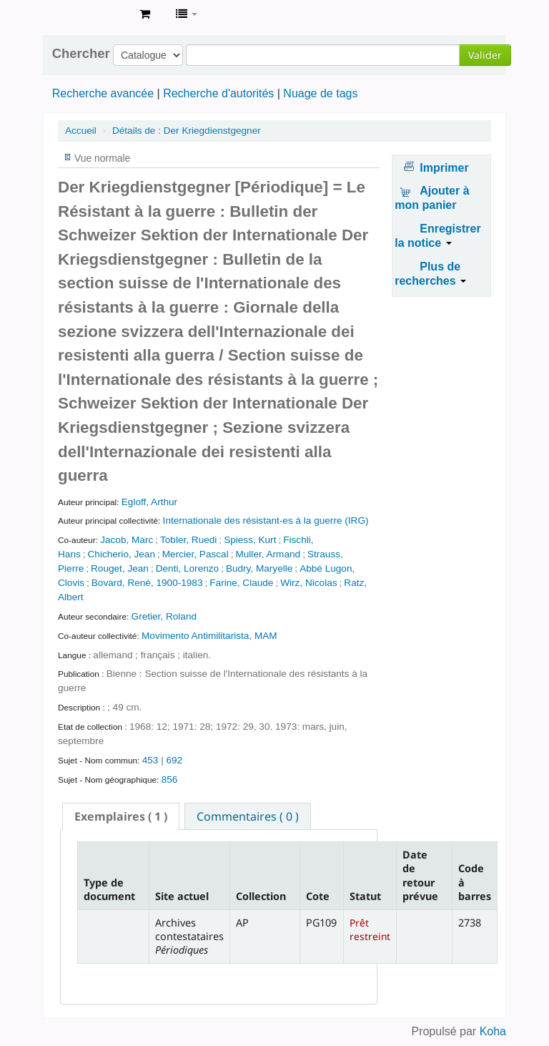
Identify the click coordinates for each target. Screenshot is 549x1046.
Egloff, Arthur (149, 502)
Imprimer (444, 168)
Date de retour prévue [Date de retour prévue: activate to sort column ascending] (420, 875)
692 (174, 760)
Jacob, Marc (126, 539)
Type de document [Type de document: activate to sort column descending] (109, 889)
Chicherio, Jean (121, 554)
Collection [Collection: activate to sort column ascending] (261, 896)
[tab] (120, 816)
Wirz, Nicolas (308, 582)
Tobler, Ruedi (188, 539)
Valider (485, 55)
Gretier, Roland (164, 616)
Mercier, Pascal (195, 554)
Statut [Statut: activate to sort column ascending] (365, 896)
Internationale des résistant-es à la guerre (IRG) (266, 520)
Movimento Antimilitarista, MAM (209, 635)
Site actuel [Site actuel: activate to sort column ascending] (182, 896)
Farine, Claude (241, 582)
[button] (145, 14)
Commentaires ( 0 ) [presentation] (248, 816)
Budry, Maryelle (259, 568)
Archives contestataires (93, 14)
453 (150, 760)
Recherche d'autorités (218, 93)
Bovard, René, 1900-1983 (147, 582)
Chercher (81, 54)
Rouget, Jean (120, 568)
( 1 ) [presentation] (120, 816)
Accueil (81, 130)
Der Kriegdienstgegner (186, 130)
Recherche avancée (103, 93)
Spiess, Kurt (250, 539)
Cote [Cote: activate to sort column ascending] (318, 896)
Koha (493, 1031)
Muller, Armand (267, 554)
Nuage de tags (320, 93)
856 (170, 779)
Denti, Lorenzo (187, 568)
